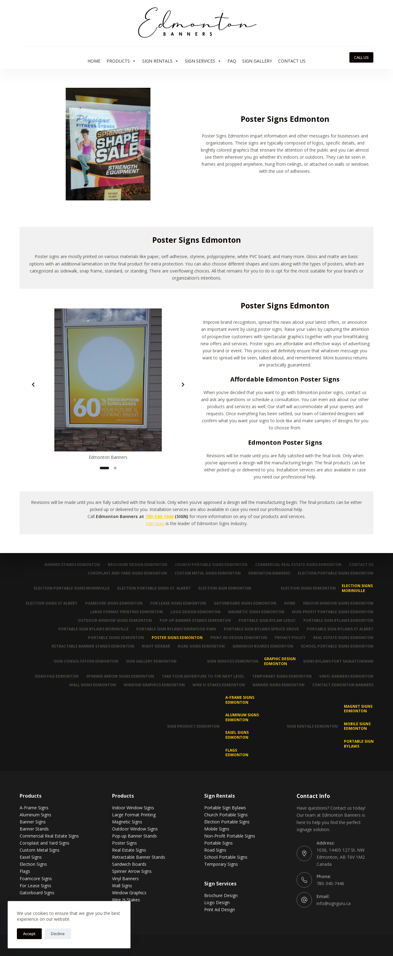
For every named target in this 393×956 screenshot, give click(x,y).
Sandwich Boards (129, 864)
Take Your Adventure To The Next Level (203, 676)
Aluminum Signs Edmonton (242, 717)
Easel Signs (31, 857)
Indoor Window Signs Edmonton (338, 603)
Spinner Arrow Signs (132, 871)
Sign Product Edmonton (193, 726)
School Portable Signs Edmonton (337, 646)
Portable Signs (218, 843)
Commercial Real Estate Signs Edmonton (298, 564)
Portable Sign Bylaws (359, 744)
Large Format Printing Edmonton (126, 612)
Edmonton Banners (269, 573)
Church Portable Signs (226, 815)
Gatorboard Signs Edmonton (245, 603)
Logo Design (217, 902)
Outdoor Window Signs (135, 829)
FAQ (232, 61)
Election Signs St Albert (51, 603)
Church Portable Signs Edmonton (211, 564)
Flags (25, 871)
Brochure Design (221, 895)
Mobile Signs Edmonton (357, 726)
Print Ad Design (219, 909)
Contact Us (291, 61)
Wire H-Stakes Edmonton (219, 685)
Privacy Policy (290, 637)
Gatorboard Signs (37, 893)
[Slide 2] (115, 468)
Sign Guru (155, 523)
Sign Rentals (160, 61)
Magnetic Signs (127, 822)
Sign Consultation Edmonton (86, 661)
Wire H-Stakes (126, 900)
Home (94, 61)
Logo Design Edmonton (195, 612)
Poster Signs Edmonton (177, 637)
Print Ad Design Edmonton (238, 637)
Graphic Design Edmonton (280, 661)
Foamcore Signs (36, 878)
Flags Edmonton (236, 753)
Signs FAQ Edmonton (57, 676)
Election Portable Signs (227, 822)
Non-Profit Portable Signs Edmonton (332, 612)
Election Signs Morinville (357, 588)
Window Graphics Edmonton (154, 685)
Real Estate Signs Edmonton (343, 637)
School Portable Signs (225, 857)
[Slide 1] (104, 468)
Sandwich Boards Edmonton (262, 646)
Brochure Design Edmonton (137, 564)
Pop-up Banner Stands (134, 836)
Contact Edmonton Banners (342, 685)
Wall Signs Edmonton (92, 685)
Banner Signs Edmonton (279, 685)
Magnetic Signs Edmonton (256, 612)
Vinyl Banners (125, 878)
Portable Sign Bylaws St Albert (340, 629)
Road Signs (215, 850)
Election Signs (33, 864)
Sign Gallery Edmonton (151, 661)
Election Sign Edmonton (224, 588)
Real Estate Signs (129, 850)
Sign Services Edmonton (232, 661)
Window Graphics (129, 893)
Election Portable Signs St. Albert (154, 588)
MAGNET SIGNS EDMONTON (358, 709)
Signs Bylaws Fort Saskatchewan (338, 661)
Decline (58, 933)
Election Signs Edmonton (308, 588)
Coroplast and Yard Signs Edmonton (127, 573)
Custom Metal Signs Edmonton (208, 573)
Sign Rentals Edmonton (312, 726)
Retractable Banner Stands (138, 857)
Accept (29, 933)
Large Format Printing (134, 815)
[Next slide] (183, 384)
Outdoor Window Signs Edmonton (115, 620)
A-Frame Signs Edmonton (239, 700)
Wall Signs (122, 885)
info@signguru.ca (334, 903)
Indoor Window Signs (133, 808)
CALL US (361, 57)
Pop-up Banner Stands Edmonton (195, 620)
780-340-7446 (159, 516)
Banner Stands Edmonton (72, 564)
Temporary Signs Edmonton (282, 676)
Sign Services (203, 61)
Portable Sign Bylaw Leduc (267, 620)
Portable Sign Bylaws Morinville (93, 629)
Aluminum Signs (35, 815)
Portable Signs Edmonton (116, 637)
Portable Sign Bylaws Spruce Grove (261, 629)
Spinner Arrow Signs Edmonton (120, 676)
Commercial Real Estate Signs (49, 836)
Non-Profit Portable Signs (229, 836)
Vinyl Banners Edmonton (346, 676)
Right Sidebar (156, 646)
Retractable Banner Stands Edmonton (93, 646)
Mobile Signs (216, 829)
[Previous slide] (33, 384)
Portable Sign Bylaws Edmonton (338, 620)
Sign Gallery (257, 61)
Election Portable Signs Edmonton (335, 573)
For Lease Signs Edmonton (178, 603)
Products (121, 61)
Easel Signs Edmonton (237, 735)
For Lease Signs (35, 885)
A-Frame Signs (34, 808)
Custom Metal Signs (40, 850)
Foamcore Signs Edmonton (113, 603)
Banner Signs (33, 822)
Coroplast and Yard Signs (44, 843)
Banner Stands (34, 829)
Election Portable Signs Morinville (72, 588)
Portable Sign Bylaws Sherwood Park (176, 629)
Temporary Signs (221, 864)
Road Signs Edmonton (201, 646)
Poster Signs (124, 843)
